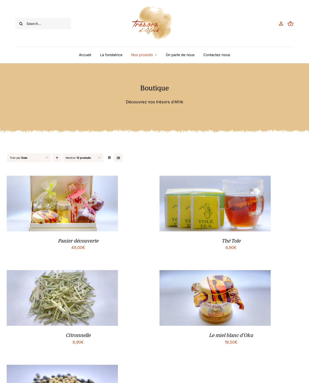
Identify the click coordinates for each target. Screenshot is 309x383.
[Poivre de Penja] (62, 368)
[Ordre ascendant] (57, 157)
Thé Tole (231, 241)
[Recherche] (20, 23)
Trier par (18, 157)
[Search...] (43, 23)
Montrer (78, 157)
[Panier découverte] (62, 179)
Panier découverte (78, 241)
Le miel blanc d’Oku (231, 335)
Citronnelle (78, 335)
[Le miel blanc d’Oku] (215, 273)
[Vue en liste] (118, 157)
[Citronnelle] (62, 273)
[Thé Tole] (215, 179)
